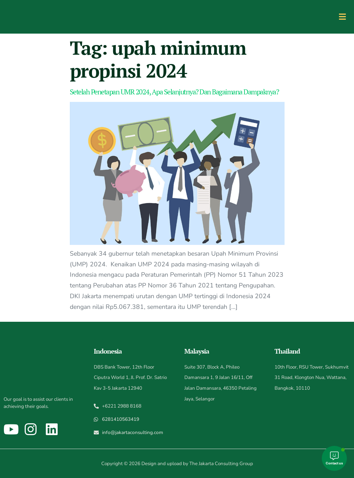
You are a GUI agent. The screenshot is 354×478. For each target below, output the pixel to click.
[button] (342, 17)
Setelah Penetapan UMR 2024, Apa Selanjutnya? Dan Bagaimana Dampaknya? (174, 92)
